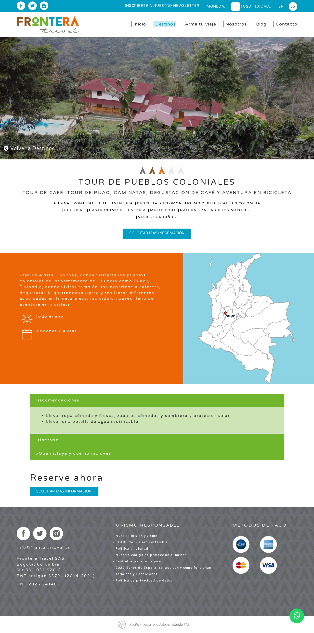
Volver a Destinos (29, 149)
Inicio (139, 24)
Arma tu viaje (200, 24)
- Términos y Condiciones (135, 574)
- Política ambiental (130, 548)
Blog (261, 24)
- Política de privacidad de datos (142, 580)
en (281, 6)
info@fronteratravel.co (44, 547)
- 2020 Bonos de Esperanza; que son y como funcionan (162, 567)
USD (247, 6)
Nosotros (236, 24)
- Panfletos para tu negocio (137, 561)
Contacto (286, 24)
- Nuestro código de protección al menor (149, 555)
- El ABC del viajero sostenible (140, 542)
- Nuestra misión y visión (135, 536)
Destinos (165, 24)
